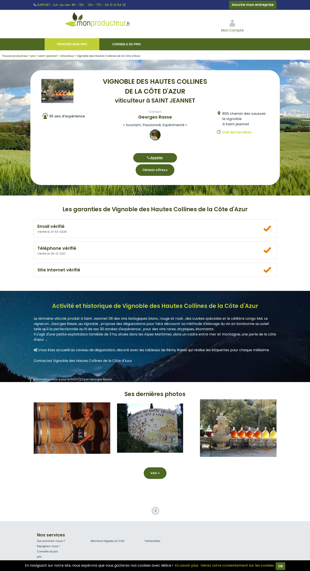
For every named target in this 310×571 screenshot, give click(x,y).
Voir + (155, 473)
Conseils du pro (126, 44)
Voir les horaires (236, 132)
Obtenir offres (155, 170)
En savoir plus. (187, 565)
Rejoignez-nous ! (48, 546)
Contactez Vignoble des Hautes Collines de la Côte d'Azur (83, 360)
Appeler (155, 157)
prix (39, 557)
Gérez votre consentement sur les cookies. (238, 565)
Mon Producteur (105, 21)
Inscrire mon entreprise (253, 4)
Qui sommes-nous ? (51, 541)
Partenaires (152, 541)
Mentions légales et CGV (107, 541)
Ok (280, 566)
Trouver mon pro (72, 44)
